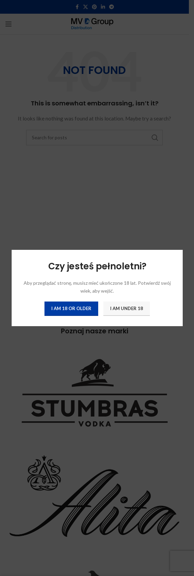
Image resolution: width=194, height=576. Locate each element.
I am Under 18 (126, 308)
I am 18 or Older (71, 308)
